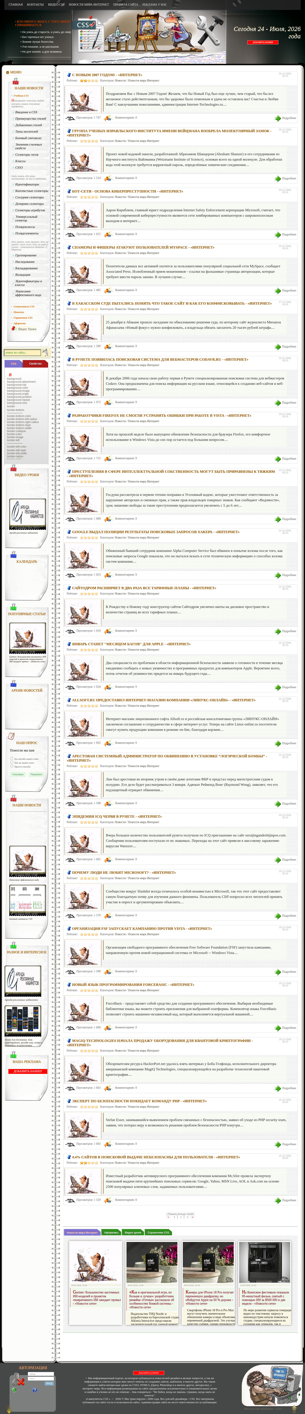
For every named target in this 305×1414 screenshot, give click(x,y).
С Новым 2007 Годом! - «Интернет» (107, 75)
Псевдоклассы (25, 227)
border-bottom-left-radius (22, 419)
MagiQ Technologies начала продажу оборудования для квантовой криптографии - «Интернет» (160, 1043)
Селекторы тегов (27, 154)
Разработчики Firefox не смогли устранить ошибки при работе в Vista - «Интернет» (161, 415)
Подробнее (289, 118)
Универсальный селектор (26, 218)
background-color (17, 387)
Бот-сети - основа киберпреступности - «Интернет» (127, 191)
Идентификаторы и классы (28, 283)
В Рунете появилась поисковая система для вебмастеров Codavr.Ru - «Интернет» (160, 359)
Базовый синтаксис (28, 138)
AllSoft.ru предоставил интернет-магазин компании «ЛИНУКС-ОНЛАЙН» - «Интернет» (164, 700)
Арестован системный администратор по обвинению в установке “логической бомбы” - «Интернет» (167, 758)
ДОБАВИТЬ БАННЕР (263, 42)
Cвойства (35, 363)
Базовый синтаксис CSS (20, 919)
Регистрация (24, 1390)
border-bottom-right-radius (23, 422)
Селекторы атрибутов (30, 210)
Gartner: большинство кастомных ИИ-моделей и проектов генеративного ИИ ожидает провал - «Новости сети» (28, 659)
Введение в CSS (26, 112)
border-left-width (17, 453)
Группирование (26, 255)
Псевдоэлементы (27, 233)
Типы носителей (26, 131)
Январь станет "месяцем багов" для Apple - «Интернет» (131, 644)
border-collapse (16, 431)
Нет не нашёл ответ (24, 762)
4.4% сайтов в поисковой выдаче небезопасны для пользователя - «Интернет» (156, 1157)
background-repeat (18, 399)
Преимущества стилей (30, 118)
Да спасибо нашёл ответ (26, 759)
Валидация (23, 274)
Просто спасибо (22, 766)
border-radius (15, 456)
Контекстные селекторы (32, 191)
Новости (120, 80)
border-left (13, 440)
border (11, 406)
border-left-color (16, 446)
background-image (18, 390)
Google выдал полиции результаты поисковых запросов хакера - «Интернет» (156, 532)
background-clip (16, 384)
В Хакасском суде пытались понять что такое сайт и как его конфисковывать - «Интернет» (172, 303)
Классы (20, 161)
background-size (17, 402)
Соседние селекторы (29, 197)
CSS (13, 363)
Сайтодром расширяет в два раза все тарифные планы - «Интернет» (144, 588)
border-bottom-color (19, 416)
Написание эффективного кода (28, 293)
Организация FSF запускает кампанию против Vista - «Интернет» (142, 929)
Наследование (25, 261)
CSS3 (19, 167)
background (14, 378)
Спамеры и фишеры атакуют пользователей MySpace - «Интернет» (143, 247)
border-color (14, 434)
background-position (19, 396)
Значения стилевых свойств (28, 146)
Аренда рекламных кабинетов (23, 533)
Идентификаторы (27, 184)
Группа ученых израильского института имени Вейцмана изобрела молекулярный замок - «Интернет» (169, 133)
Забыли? (42, 1390)
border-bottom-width (19, 428)
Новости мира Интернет (143, 80)
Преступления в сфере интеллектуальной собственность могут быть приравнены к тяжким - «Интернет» (171, 474)
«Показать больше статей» (180, 1214)
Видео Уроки (27, 329)
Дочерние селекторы (29, 203)
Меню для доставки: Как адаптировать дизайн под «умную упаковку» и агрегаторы (24, 1042)
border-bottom (15, 410)
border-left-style (16, 450)
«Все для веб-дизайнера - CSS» (262, 1408)
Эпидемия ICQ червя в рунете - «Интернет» (117, 816)
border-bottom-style (19, 425)
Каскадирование (26, 268)
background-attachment (21, 381)
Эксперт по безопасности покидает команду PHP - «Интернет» (139, 1101)
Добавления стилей (28, 125)
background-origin (18, 393)
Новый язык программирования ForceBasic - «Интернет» (133, 985)
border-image (15, 437)
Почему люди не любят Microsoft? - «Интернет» (124, 873)
